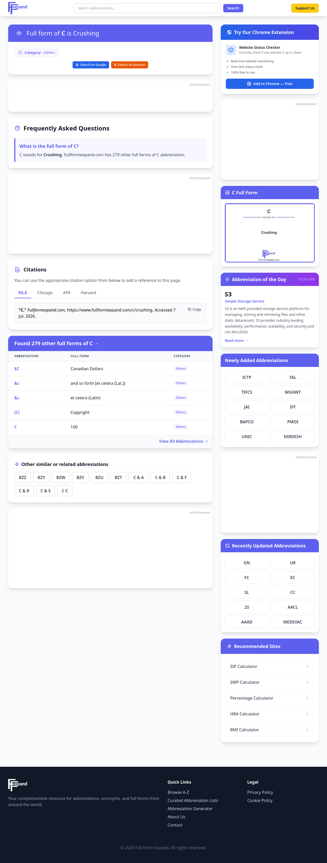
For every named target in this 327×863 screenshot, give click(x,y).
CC (292, 592)
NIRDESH (293, 436)
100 (74, 427)
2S (246, 607)
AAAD (246, 622)
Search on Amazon (129, 65)
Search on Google (91, 65)
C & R (24, 491)
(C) (17, 412)
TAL (292, 377)
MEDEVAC (292, 622)
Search (233, 8)
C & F (182, 477)
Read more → (236, 340)
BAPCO (247, 422)
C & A (138, 477)
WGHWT (293, 392)
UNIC (247, 436)
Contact (175, 825)
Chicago (45, 292)
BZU (99, 477)
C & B (160, 477)
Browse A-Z (178, 792)
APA (67, 292)
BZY (41, 477)
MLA (22, 292)
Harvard (88, 292)
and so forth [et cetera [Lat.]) (98, 383)
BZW (60, 477)
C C (65, 491)
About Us (176, 817)
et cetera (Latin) (85, 398)
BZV (80, 477)
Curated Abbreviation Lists (193, 800)
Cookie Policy (260, 800)
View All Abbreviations (183, 441)
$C (16, 368)
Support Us (305, 8)
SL (246, 592)
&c (16, 383)
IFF (293, 407)
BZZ (22, 477)
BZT (118, 477)
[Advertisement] (110, 96)
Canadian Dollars (87, 368)
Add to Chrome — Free (269, 83)
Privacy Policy (260, 792)
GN (247, 563)
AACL (293, 607)
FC (246, 577)
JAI (247, 407)
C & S (46, 491)
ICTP (246, 377)
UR (293, 563)
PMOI (292, 422)
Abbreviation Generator (190, 808)
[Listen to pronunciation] (19, 33)
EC (292, 577)
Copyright (80, 412)
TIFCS (246, 392)
